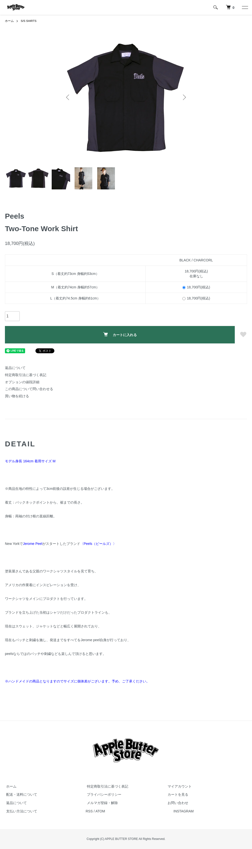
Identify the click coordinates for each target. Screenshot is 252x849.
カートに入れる (120, 334)
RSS (89, 811)
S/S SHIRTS (29, 21)
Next (184, 97)
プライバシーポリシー (103, 795)
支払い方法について (20, 811)
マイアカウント (178, 786)
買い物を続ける (17, 396)
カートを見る (176, 795)
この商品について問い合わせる (29, 389)
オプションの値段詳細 (22, 382)
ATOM (100, 811)
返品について (15, 368)
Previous (68, 97)
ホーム (9, 21)
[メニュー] (244, 7)
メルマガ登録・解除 (101, 803)
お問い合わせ (176, 803)
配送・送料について (20, 795)
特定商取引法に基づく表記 (25, 375)
